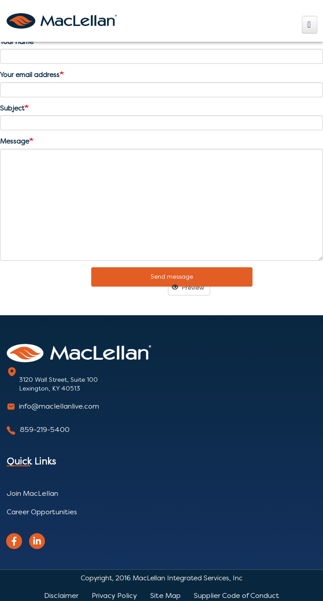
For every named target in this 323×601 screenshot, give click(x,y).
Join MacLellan (32, 493)
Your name (16, 42)
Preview (188, 287)
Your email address (29, 75)
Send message (172, 276)
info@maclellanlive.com (59, 406)
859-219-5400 (45, 429)
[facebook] (14, 541)
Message (14, 141)
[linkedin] (37, 541)
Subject (12, 108)
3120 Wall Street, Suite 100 (58, 379)
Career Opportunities (42, 512)
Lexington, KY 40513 (49, 388)
